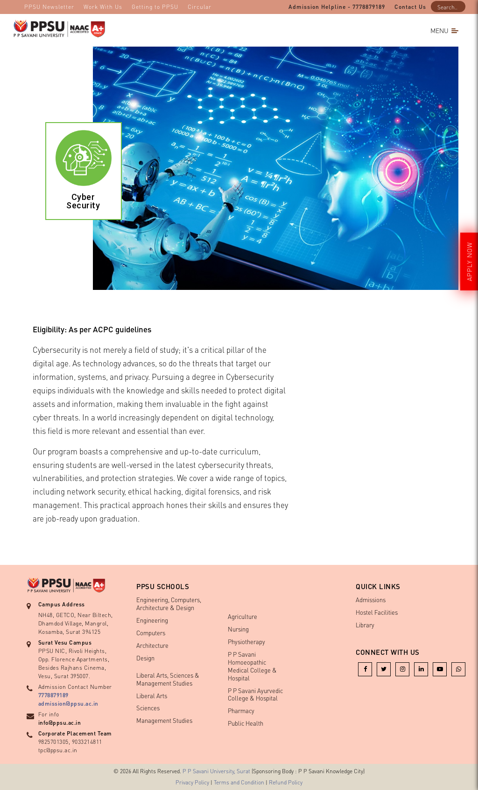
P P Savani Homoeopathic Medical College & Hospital (252, 666)
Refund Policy (285, 782)
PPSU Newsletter (49, 6)
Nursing (238, 629)
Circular (199, 6)
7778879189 (53, 695)
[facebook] (365, 669)
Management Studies (164, 720)
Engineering (152, 620)
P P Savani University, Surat (216, 771)
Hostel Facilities (377, 612)
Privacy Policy (192, 782)
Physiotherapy (246, 642)
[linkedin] (421, 669)
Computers (150, 633)
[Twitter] (384, 669)
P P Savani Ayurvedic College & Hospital (255, 694)
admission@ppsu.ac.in (68, 703)
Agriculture (242, 616)
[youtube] (440, 669)
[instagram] (402, 669)
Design (145, 658)
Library (365, 625)
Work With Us (103, 6)
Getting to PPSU (155, 6)
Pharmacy (241, 710)
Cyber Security (83, 201)
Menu (444, 30)
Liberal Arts (151, 696)
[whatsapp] (458, 669)
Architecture (152, 645)
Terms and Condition (239, 782)
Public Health (245, 723)
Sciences (148, 708)
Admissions (371, 600)
